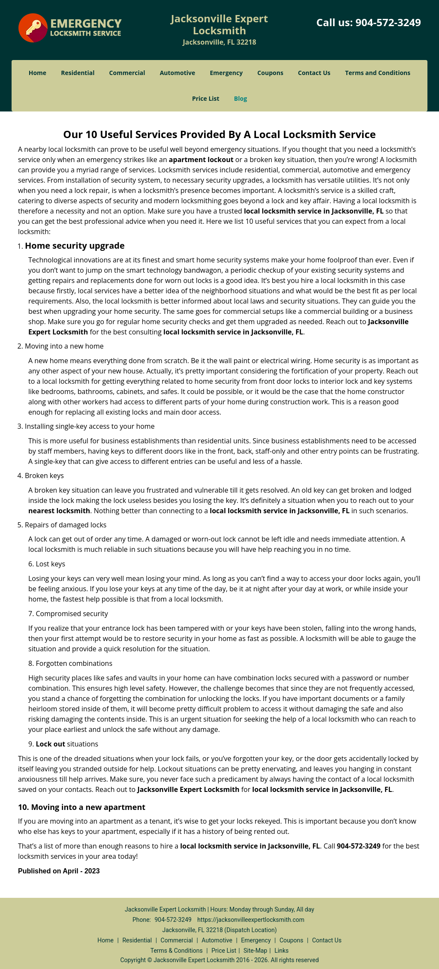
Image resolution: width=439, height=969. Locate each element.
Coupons (270, 73)
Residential (77, 73)
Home (37, 73)
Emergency (226, 73)
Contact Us (314, 73)
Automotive (177, 73)
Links (281, 950)
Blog (240, 98)
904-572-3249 (388, 22)
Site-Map (255, 950)
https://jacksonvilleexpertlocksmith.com (250, 919)
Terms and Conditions (377, 73)
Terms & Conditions (176, 950)
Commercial (127, 73)
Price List (206, 98)
